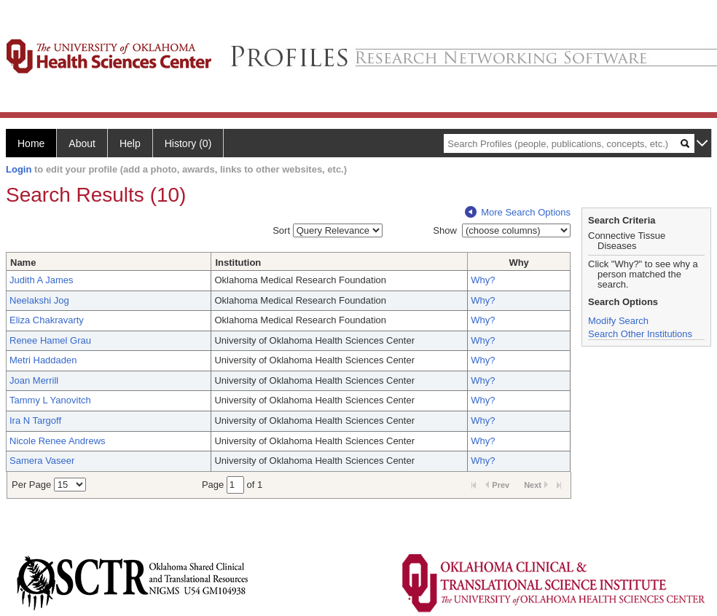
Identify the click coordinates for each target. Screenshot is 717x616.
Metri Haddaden (43, 360)
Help (130, 143)
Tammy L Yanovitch (50, 400)
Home (30, 143)
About (81, 143)
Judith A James (41, 280)
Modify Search (618, 320)
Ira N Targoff (35, 420)
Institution (238, 262)
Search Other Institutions (640, 333)
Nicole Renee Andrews (57, 440)
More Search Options (518, 212)
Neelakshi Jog (39, 300)
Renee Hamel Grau (50, 340)
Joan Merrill (33, 380)
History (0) (188, 143)
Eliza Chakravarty (46, 320)
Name (23, 262)
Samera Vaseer (41, 460)
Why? (483, 280)
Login (18, 169)
